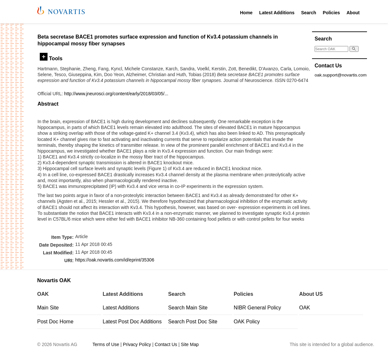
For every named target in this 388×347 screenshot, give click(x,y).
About (353, 12)
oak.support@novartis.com (341, 75)
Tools (51, 58)
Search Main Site (188, 307)
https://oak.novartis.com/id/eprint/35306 (114, 259)
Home (246, 12)
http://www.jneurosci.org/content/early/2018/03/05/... (116, 93)
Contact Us (166, 344)
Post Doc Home (55, 321)
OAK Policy (247, 321)
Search (308, 12)
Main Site (48, 307)
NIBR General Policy (257, 307)
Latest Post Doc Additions (132, 321)
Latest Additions (277, 12)
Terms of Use (105, 344)
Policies (331, 12)
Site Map (190, 344)
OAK (304, 307)
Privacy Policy (137, 344)
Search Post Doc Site (192, 321)
